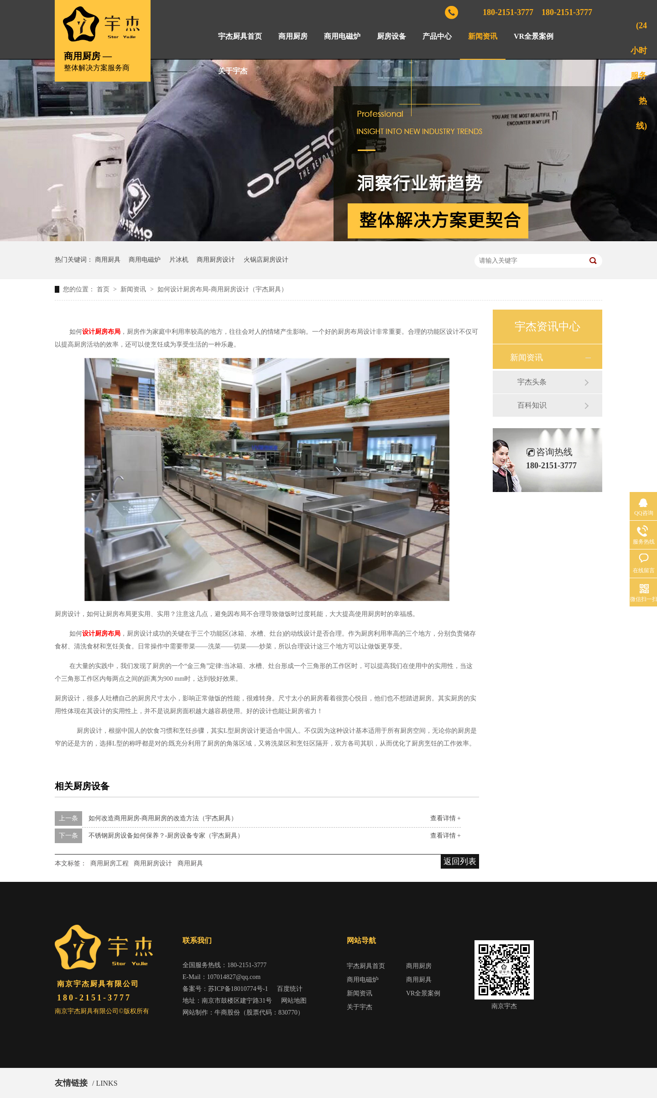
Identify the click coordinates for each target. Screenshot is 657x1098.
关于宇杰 (232, 71)
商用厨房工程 (109, 863)
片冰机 (178, 259)
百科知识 (532, 405)
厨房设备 (391, 36)
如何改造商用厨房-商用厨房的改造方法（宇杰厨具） (163, 818)
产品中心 (437, 36)
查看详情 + (445, 818)
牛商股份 (227, 1012)
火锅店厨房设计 (266, 259)
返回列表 (459, 861)
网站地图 (294, 1000)
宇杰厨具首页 (240, 36)
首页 (104, 289)
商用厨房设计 (216, 259)
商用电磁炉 (342, 36)
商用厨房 (293, 36)
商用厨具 (107, 259)
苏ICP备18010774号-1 (238, 988)
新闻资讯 (482, 36)
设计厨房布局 (101, 331)
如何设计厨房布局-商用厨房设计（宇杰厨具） (222, 289)
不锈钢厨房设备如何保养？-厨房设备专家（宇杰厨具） (166, 835)
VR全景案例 (533, 36)
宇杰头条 (532, 382)
